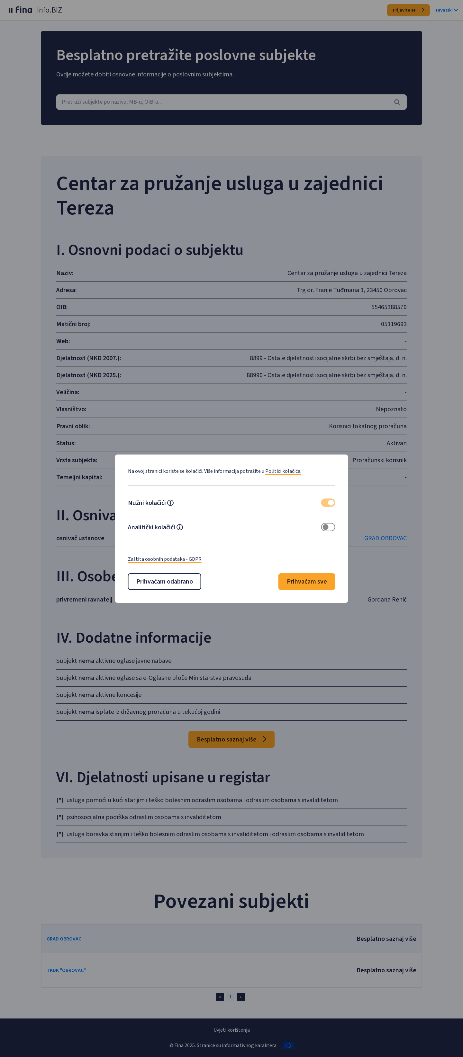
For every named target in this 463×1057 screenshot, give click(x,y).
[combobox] (231, 102)
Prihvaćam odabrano (164, 581)
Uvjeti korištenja (231, 1030)
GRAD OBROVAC (375, 538)
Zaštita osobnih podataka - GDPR (165, 559)
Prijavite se (408, 10)
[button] (170, 503)
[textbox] (231, 102)
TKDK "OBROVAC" (76, 970)
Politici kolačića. (283, 471)
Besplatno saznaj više (231, 739)
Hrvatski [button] (447, 10)
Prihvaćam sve (307, 581)
